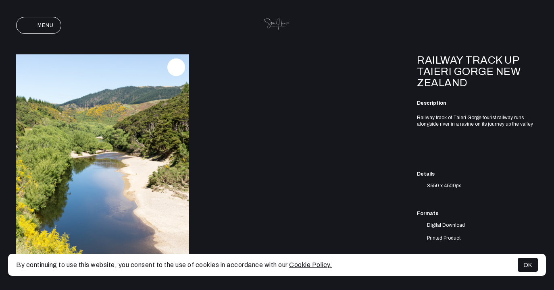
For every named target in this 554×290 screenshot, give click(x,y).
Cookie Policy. (310, 264)
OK (527, 264)
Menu (39, 25)
